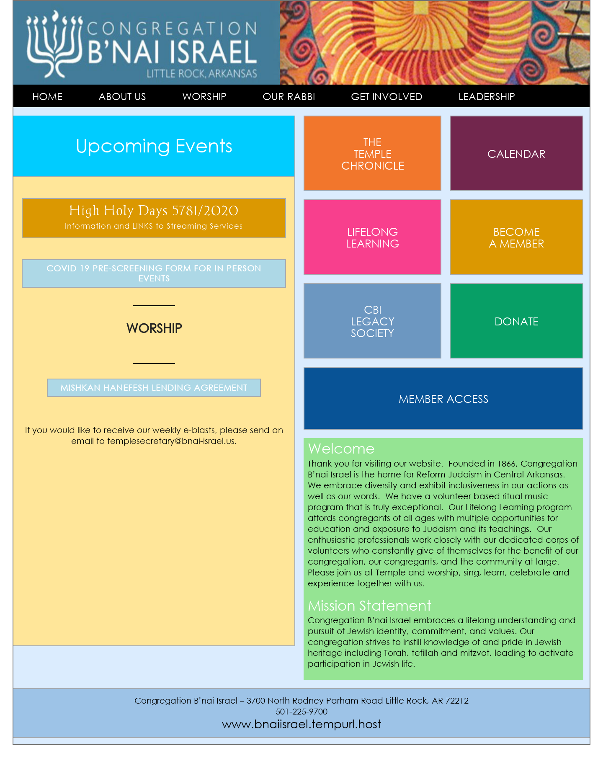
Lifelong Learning (372, 237)
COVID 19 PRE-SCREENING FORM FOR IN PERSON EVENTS (153, 273)
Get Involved (387, 96)
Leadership (487, 96)
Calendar (516, 153)
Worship (204, 96)
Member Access (444, 398)
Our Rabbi (289, 96)
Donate (517, 321)
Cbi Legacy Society (372, 320)
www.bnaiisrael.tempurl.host (301, 723)
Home (47, 96)
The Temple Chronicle (372, 153)
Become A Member (516, 237)
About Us (122, 96)
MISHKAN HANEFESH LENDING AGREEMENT (153, 387)
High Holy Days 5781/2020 (154, 218)
